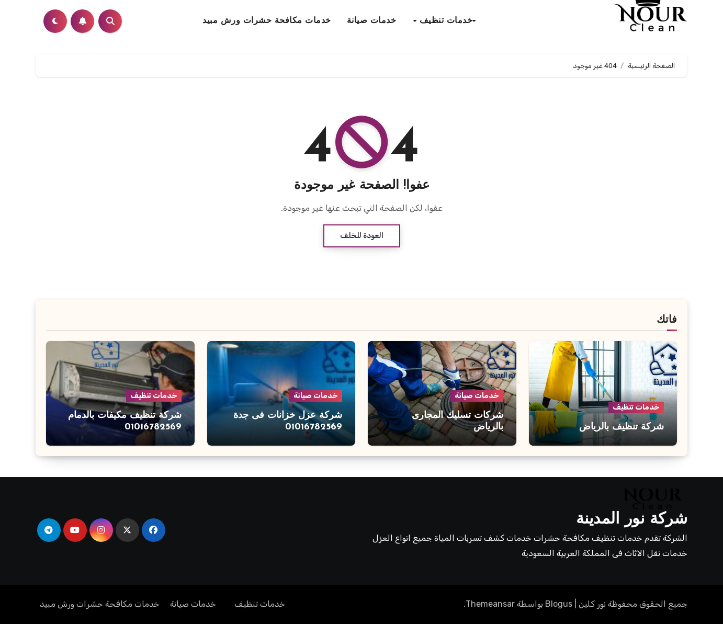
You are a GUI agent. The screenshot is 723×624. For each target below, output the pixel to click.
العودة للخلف (361, 235)
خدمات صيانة (372, 21)
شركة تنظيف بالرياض (621, 427)
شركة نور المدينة (631, 520)
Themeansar (490, 604)
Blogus (558, 604)
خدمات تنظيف (444, 21)
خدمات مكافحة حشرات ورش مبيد (266, 21)
